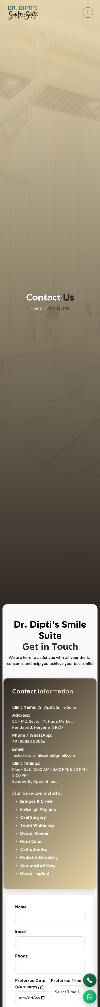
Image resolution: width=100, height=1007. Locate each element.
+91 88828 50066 (28, 741)
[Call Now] (90, 980)
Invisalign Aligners (38, 809)
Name (21, 906)
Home (36, 308)
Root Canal (31, 841)
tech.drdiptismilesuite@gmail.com (43, 755)
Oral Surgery (33, 817)
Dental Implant (35, 873)
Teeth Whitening (37, 825)
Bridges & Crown (37, 801)
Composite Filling (37, 865)
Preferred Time (66, 980)
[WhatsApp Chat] (90, 996)
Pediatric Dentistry (39, 857)
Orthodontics (33, 849)
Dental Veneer (34, 833)
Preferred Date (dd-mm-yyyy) (30, 983)
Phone (21, 955)
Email (20, 931)
